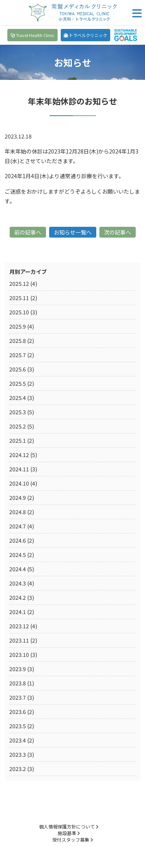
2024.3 (17, 583)
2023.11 (19, 640)
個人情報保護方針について (68, 826)
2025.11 (19, 298)
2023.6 (17, 711)
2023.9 (17, 669)
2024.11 (19, 469)
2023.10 (19, 654)
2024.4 (17, 569)
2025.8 (17, 340)
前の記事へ (27, 232)
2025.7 (17, 355)
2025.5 (17, 383)
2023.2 (17, 769)
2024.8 (17, 512)
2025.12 (19, 283)
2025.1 (17, 440)
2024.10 (19, 483)
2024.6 (17, 540)
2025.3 (17, 412)
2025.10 (19, 312)
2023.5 (17, 726)
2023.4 (17, 740)
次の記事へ (117, 232)
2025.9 (17, 326)
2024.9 (17, 497)
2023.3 (17, 754)
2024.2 (17, 597)
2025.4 (17, 398)
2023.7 (17, 697)
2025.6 (17, 369)
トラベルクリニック (85, 35)
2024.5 (17, 554)
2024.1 (17, 612)
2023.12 (19, 626)
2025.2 (17, 426)
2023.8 (17, 683)
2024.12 (19, 455)
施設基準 (69, 833)
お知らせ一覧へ (73, 232)
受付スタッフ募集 (72, 839)
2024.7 (17, 526)
